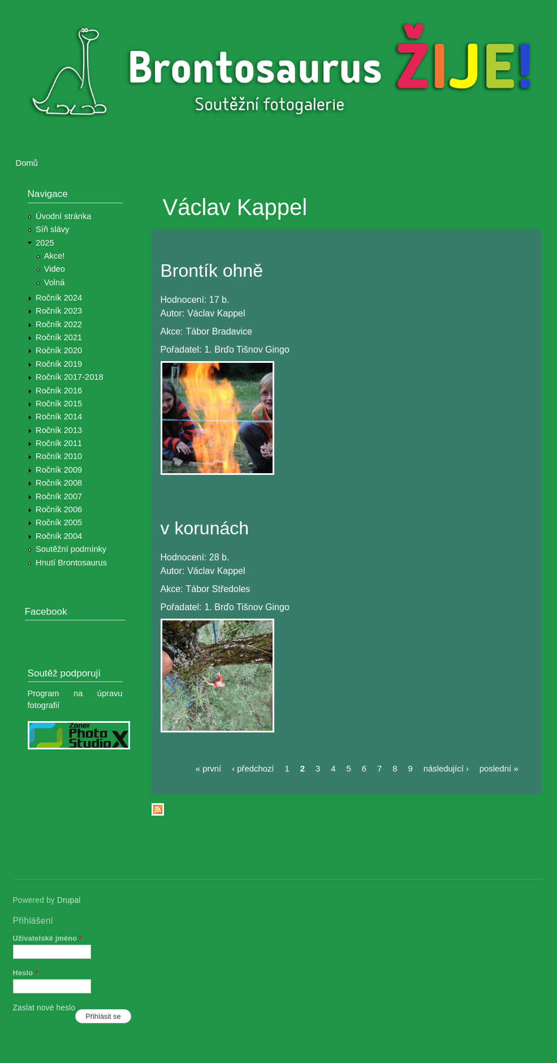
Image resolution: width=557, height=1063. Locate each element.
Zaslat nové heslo (44, 1008)
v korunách (205, 528)
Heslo (25, 972)
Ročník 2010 (59, 456)
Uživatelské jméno (48, 938)
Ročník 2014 (59, 416)
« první (208, 768)
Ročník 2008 (59, 482)
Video (54, 268)
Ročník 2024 (59, 297)
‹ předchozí (253, 768)
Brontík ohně (212, 270)
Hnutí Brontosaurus (71, 562)
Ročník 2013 (59, 430)
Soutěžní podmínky (71, 549)
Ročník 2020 (59, 350)
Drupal (69, 900)
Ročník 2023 (59, 310)
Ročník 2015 (59, 403)
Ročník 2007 (59, 496)
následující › (446, 768)
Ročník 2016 (59, 390)
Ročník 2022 (59, 324)
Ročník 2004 (59, 536)
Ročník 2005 (59, 522)
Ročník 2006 (59, 509)
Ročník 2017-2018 (69, 377)
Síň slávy (52, 229)
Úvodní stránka (63, 216)
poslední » (499, 768)
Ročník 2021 (59, 337)
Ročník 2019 (59, 363)
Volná (54, 282)
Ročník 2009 (59, 469)
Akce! (54, 255)
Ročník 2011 (59, 443)
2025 (45, 242)
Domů (27, 163)
